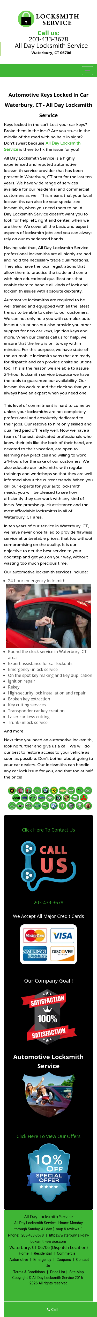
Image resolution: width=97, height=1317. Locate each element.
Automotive (19, 1260)
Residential (43, 1253)
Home (24, 1253)
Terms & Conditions (29, 1272)
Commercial (66, 1253)
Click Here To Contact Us (48, 830)
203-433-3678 (48, 39)
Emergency (42, 1260)
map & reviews (68, 1229)
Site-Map (77, 1272)
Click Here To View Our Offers (48, 1136)
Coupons (63, 1260)
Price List (57, 1272)
